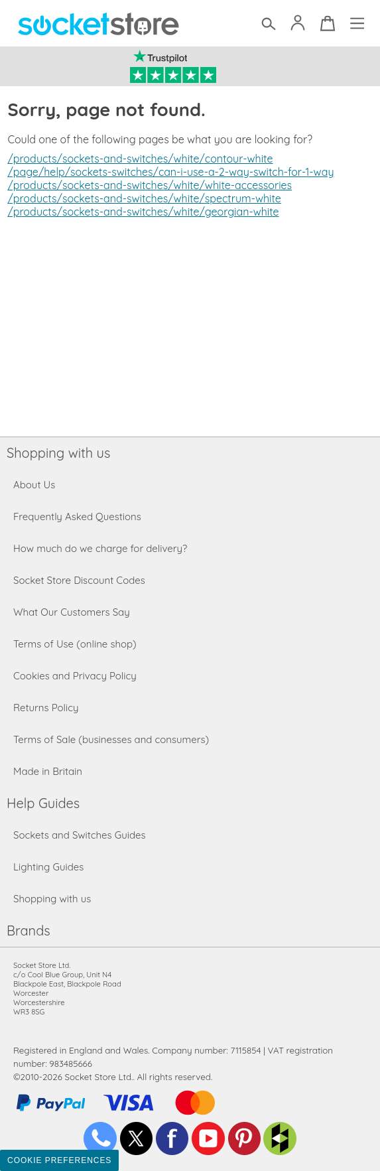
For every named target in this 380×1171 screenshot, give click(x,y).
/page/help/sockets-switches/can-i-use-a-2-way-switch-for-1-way (170, 171)
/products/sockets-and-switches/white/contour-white (140, 158)
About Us (34, 484)
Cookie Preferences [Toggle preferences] (59, 1160)
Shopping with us (58, 453)
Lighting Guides (48, 867)
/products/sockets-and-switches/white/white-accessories (149, 185)
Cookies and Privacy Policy (75, 675)
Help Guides (43, 803)
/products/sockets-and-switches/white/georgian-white (143, 211)
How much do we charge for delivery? (100, 548)
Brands (28, 930)
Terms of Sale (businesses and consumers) (111, 739)
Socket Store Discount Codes (79, 580)
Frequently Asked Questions (77, 516)
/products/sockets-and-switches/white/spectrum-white (144, 198)
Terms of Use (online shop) (75, 644)
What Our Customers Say (71, 612)
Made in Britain (47, 771)
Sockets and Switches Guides (79, 835)
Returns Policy (45, 707)
